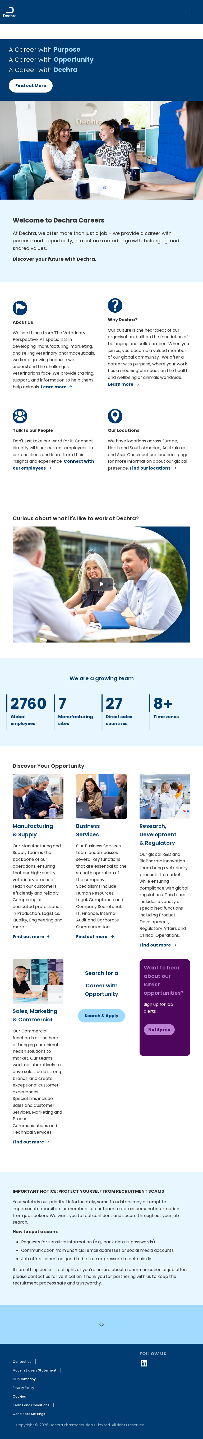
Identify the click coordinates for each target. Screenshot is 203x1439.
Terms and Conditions (31, 1405)
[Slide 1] (101, 191)
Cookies (19, 1396)
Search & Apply (101, 1016)
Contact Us (22, 1361)
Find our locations (150, 468)
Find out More (30, 86)
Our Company (24, 1379)
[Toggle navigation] (195, 12)
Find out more (28, 937)
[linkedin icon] (144, 1363)
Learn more (53, 387)
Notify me (159, 1030)
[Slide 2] (105, 191)
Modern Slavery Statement (35, 1370)
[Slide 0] (97, 191)
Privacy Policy (23, 1387)
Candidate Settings (29, 1414)
